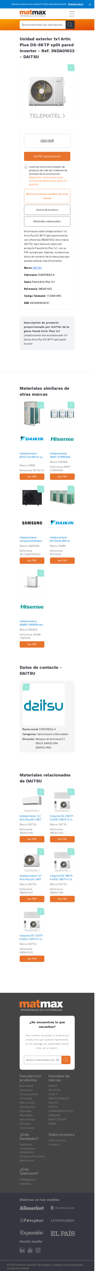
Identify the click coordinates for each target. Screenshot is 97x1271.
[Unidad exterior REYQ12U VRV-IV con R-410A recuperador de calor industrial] (32, 440)
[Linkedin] (22, 1250)
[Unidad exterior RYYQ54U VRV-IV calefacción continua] (62, 524)
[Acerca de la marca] (47, 210)
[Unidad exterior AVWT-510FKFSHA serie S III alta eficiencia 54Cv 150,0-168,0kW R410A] (62, 440)
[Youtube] (30, 1250)
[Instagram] (38, 1250)
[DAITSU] (43, 704)
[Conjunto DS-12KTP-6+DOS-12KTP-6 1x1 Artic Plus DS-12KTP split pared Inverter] (32, 935)
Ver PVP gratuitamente (47, 156)
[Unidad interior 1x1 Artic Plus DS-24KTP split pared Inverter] (32, 815)
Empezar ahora (75, 4)
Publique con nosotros (27, 1181)
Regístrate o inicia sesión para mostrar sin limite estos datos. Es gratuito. (48, 181)
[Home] (33, 14)
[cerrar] (90, 4)
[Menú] (72, 14)
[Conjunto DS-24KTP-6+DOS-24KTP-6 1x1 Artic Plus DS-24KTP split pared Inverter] (62, 815)
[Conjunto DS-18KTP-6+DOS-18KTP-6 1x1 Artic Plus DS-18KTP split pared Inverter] (62, 875)
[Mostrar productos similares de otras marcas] (47, 196)
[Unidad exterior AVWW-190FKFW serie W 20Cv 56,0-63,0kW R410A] (32, 608)
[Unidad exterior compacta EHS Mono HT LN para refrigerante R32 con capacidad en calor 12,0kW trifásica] (32, 524)
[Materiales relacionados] (47, 221)
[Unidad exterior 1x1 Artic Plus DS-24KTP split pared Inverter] (32, 875)
